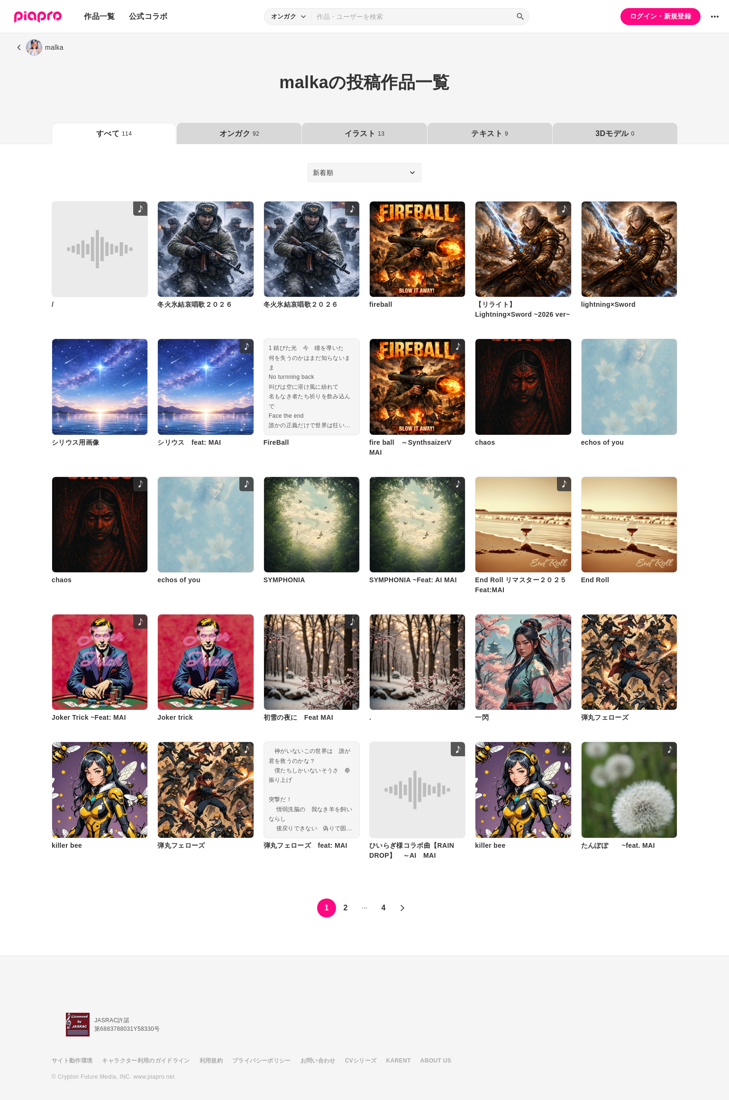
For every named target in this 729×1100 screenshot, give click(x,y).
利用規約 (211, 1060)
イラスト (364, 133)
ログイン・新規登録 (660, 16)
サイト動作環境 (72, 1060)
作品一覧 (99, 16)
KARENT (398, 1060)
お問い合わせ (318, 1060)
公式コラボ (148, 16)
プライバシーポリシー (261, 1060)
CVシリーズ (361, 1060)
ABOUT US (435, 1060)
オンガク (239, 133)
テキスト (489, 133)
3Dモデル (614, 133)
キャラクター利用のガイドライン (146, 1060)
